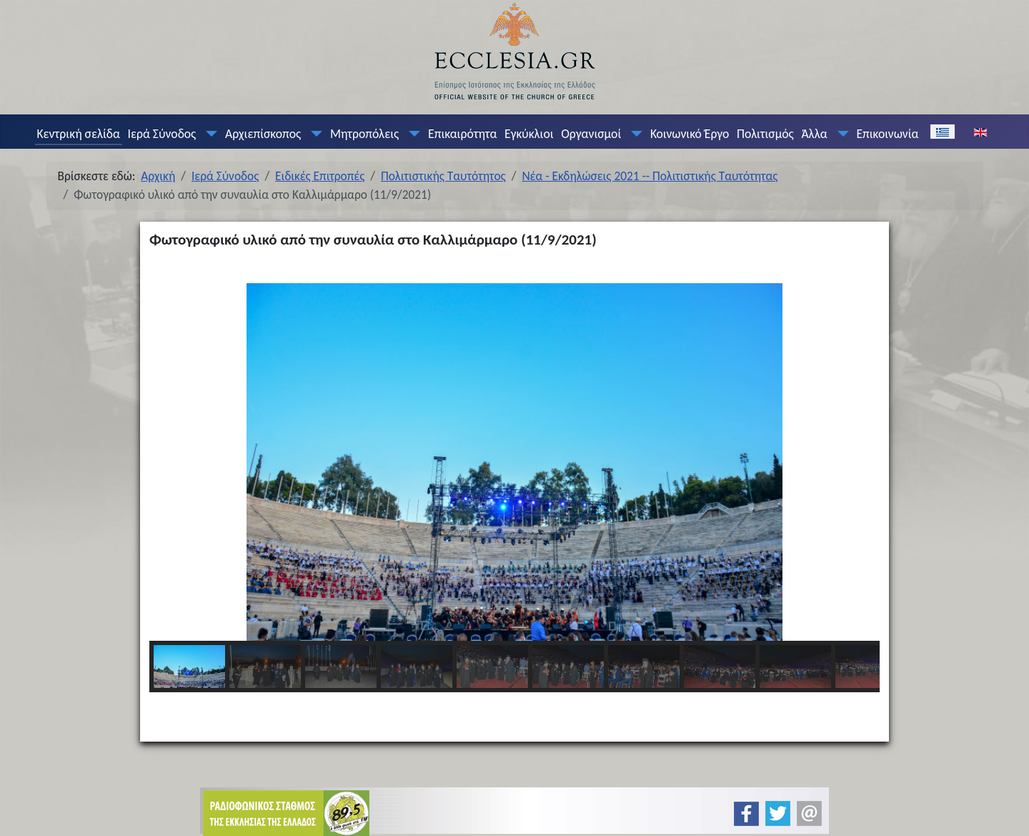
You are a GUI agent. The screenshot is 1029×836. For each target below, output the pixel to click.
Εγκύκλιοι (529, 134)
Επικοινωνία (887, 134)
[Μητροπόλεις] (411, 133)
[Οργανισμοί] (634, 133)
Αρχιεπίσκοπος (263, 134)
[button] (171, 462)
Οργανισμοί (591, 134)
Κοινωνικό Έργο (689, 134)
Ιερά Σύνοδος (162, 134)
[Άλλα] (839, 133)
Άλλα (814, 134)
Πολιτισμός (765, 134)
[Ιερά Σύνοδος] (208, 133)
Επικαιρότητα (462, 134)
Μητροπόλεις (364, 134)
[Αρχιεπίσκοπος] (313, 133)
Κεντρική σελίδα (77, 134)
